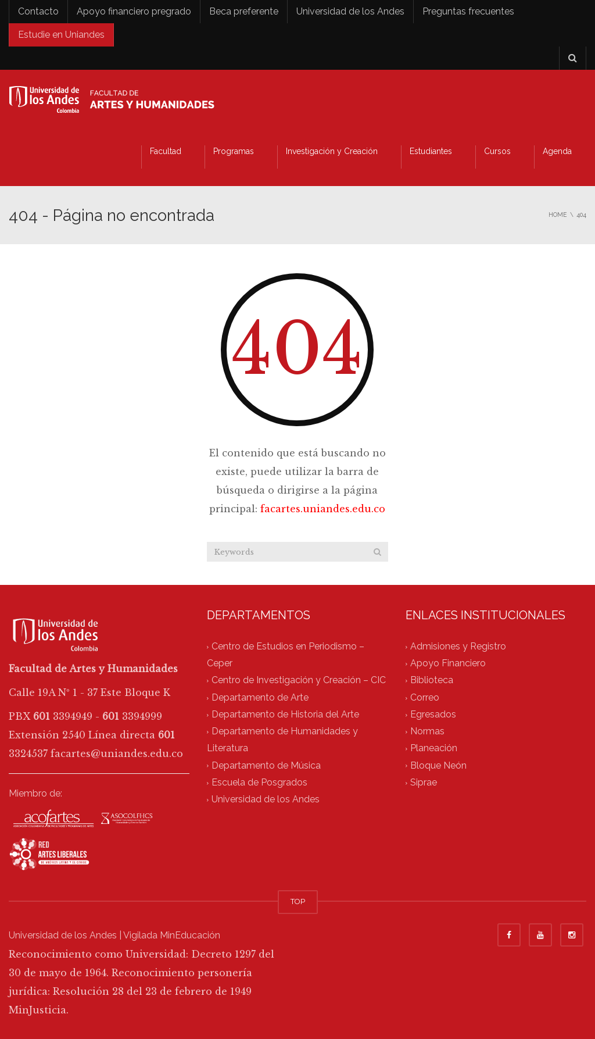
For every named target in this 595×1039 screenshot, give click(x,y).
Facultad (165, 151)
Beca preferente (243, 11)
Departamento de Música (266, 765)
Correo (424, 697)
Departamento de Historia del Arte (285, 714)
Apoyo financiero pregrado (134, 11)
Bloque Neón (438, 765)
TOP (298, 901)
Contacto (38, 11)
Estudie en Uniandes (61, 34)
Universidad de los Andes (350, 11)
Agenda (557, 151)
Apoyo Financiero (448, 663)
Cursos (497, 151)
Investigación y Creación (332, 151)
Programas (233, 151)
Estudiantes (431, 151)
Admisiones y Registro (458, 646)
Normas (427, 731)
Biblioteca (431, 680)
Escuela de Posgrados (259, 782)
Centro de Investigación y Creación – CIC (299, 680)
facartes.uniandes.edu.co (322, 509)
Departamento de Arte (260, 697)
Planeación (433, 748)
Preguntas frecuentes (468, 11)
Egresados (433, 714)
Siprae (423, 782)
